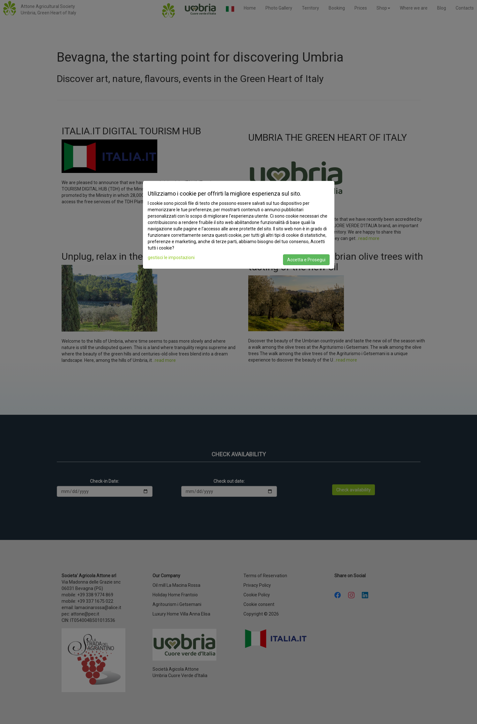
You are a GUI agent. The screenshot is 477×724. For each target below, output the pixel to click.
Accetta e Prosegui (306, 259)
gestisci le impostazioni (171, 257)
